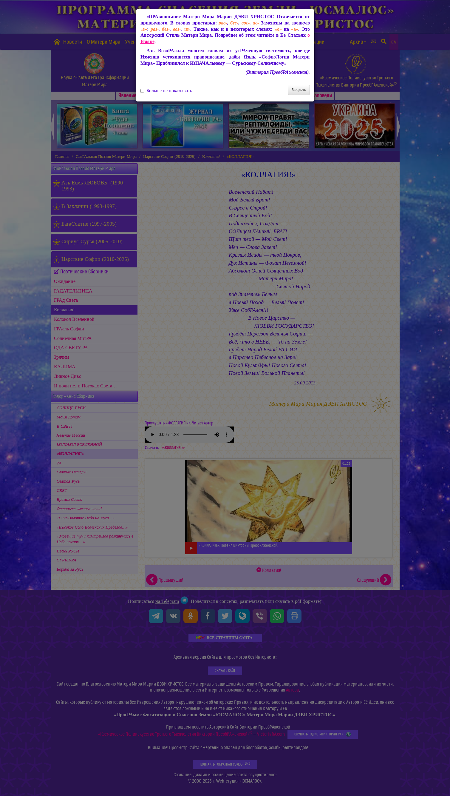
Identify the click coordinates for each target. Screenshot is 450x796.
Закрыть (299, 90)
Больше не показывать (166, 91)
